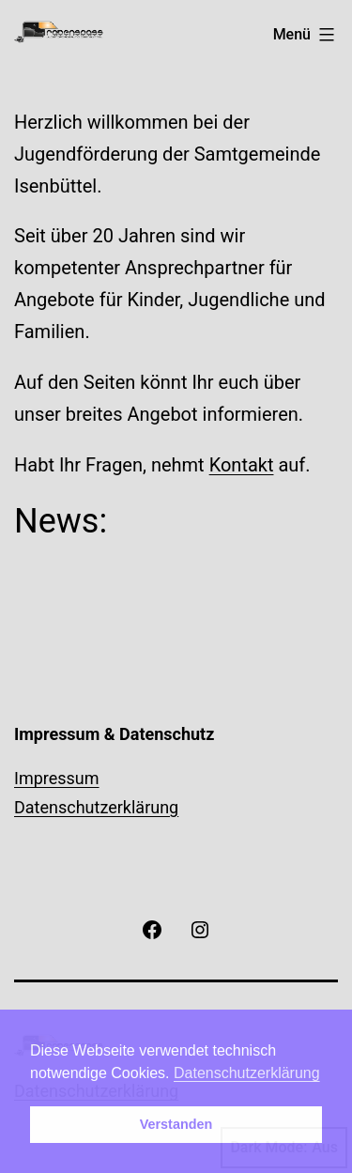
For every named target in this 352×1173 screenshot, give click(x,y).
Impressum (56, 778)
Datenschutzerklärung (96, 807)
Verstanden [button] (176, 1124)
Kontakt (241, 465)
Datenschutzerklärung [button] (247, 1073)
